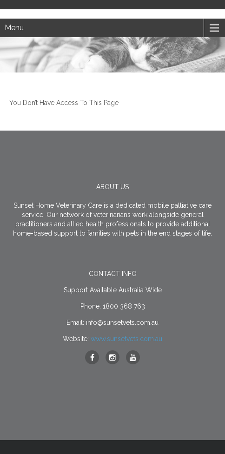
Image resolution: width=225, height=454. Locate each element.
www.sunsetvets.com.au (126, 338)
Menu (14, 27)
